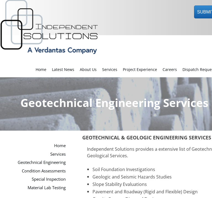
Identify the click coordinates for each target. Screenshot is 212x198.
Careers (170, 69)
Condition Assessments (44, 171)
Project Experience (140, 69)
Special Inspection (49, 179)
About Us (88, 69)
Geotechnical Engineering (42, 162)
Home (41, 69)
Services (109, 69)
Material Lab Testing (47, 187)
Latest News (63, 69)
